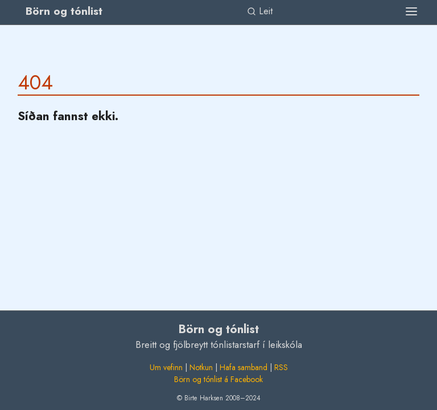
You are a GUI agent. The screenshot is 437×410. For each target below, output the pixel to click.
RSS (281, 367)
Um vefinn (166, 367)
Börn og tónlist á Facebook (218, 379)
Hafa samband (243, 367)
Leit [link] (260, 11)
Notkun (201, 367)
